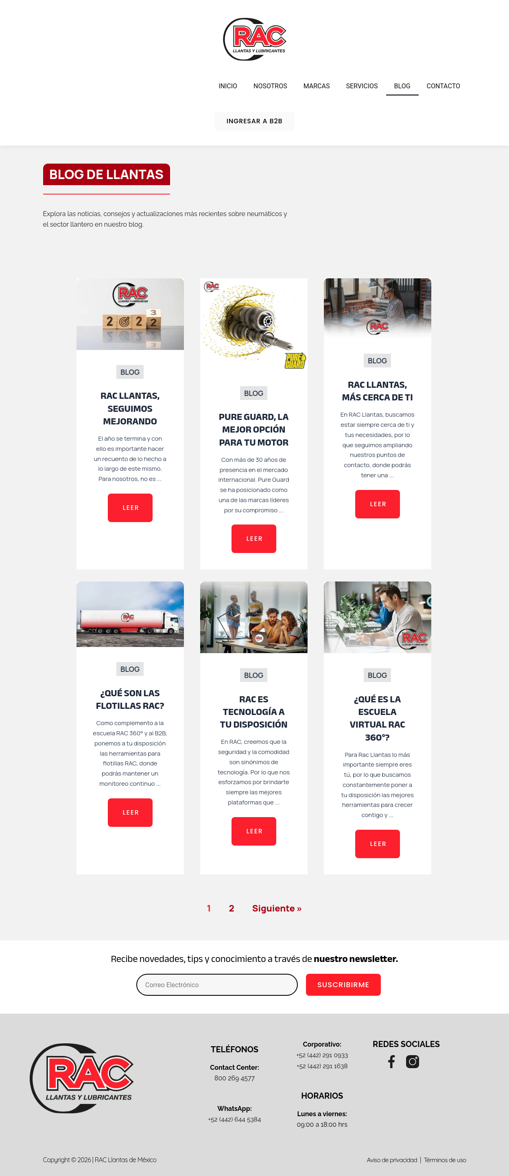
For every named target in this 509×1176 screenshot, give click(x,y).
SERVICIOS (362, 86)
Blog (130, 372)
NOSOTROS (270, 86)
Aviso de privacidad (388, 1160)
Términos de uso (443, 1160)
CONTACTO (443, 86)
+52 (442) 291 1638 (322, 1066)
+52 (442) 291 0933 (322, 1055)
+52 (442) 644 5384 (235, 1119)
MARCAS (317, 86)
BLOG (402, 86)
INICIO (227, 86)
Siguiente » (277, 908)
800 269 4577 (234, 1078)
